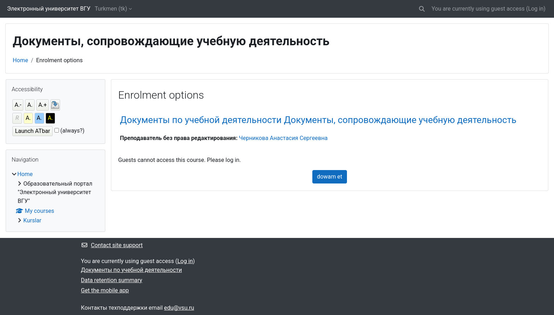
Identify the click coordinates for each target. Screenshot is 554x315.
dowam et (329, 176)
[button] (422, 8)
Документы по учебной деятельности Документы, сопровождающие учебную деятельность (318, 120)
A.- (17, 104)
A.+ (43, 104)
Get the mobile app (105, 290)
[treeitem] (55, 197)
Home (20, 60)
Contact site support (112, 245)
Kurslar (32, 220)
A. (30, 104)
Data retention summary (111, 280)
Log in (535, 8)
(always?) (72, 130)
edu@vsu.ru (179, 307)
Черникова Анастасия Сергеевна (283, 138)
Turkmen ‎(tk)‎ (111, 8)
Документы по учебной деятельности (131, 270)
